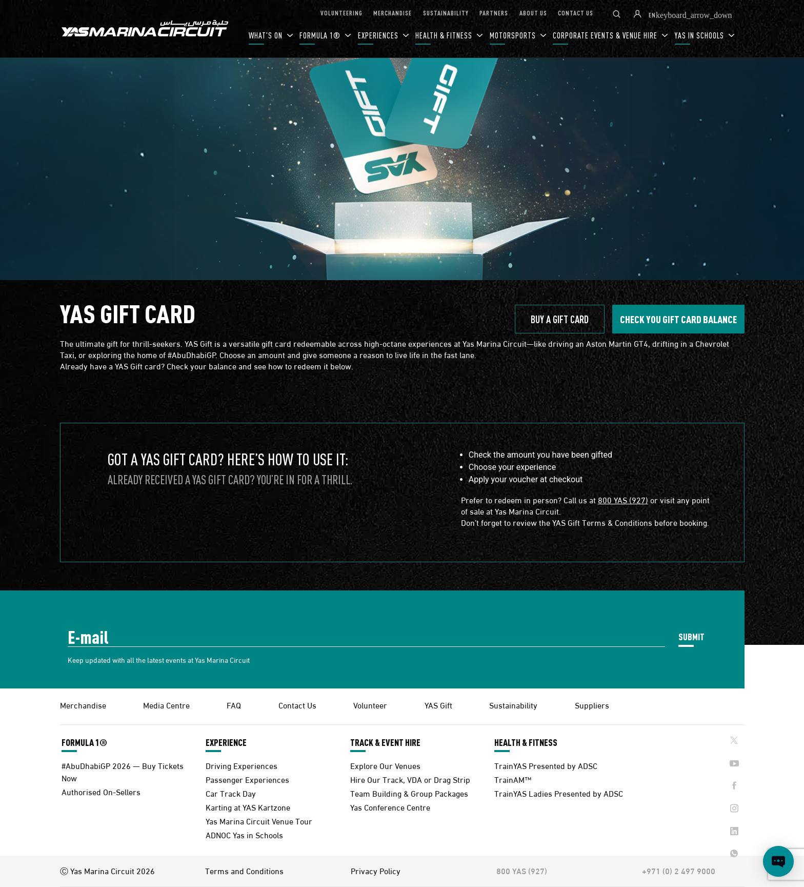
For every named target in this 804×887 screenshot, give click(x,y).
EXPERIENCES (379, 35)
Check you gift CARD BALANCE (678, 319)
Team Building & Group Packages (409, 793)
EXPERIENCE (226, 742)
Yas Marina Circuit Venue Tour (259, 820)
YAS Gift (438, 705)
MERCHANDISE (392, 12)
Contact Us (297, 705)
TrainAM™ (512, 779)
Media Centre (166, 705)
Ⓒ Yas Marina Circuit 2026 (107, 870)
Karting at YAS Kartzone (248, 807)
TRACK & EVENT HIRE (385, 742)
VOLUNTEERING (341, 12)
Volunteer (370, 705)
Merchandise (83, 705)
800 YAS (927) (623, 499)
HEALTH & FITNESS (444, 35)
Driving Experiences (241, 765)
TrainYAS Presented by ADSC (545, 765)
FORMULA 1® (321, 35)
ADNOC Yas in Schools (244, 834)
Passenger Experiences (247, 779)
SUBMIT (691, 636)
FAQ (234, 705)
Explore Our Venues (385, 765)
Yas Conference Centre (390, 807)
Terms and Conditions (244, 870)
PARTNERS (493, 12)
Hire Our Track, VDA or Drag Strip (410, 779)
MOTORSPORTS (514, 35)
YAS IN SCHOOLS (700, 35)
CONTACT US (575, 12)
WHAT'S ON (267, 35)
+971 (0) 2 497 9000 (678, 870)
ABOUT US (533, 12)
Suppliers (592, 705)
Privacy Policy (375, 870)
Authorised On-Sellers (101, 791)
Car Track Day (231, 793)
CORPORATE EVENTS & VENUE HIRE (606, 35)
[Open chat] (778, 861)
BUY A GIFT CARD (560, 319)
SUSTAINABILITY (446, 12)
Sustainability (513, 705)
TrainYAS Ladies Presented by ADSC (558, 793)
